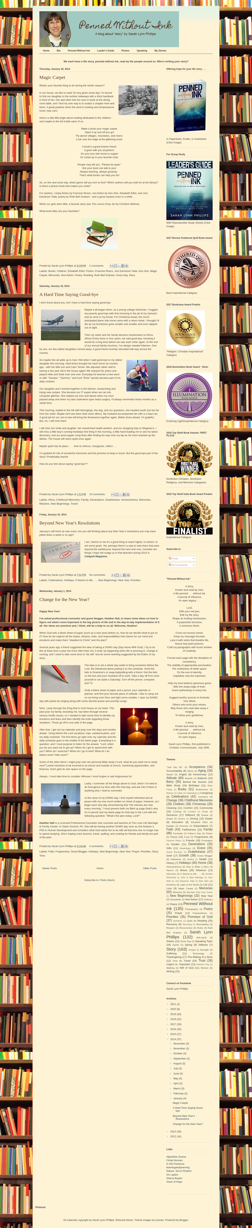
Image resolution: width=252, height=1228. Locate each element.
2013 (173, 1131)
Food (186, 837)
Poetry (78, 275)
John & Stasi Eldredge (192, 877)
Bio (58, 50)
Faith (51, 851)
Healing (190, 859)
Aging (202, 770)
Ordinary (208, 899)
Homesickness (129, 499)
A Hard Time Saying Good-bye (68, 294)
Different (190, 815)
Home (46, 50)
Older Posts (150, 868)
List (205, 884)
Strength (204, 949)
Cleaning (171, 807)
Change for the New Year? (64, 599)
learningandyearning (178, 1167)
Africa (51, 499)
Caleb (180, 793)
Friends (190, 840)
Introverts (171, 873)
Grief (169, 855)
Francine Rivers (104, 271)
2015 (173, 1034)
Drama (204, 815)
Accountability (174, 770)
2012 (173, 1136)
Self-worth (201, 937)
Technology (198, 953)
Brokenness (202, 789)
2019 (173, 1014)
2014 (173, 1039)
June (176, 1073)
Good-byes (185, 848)
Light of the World (189, 884)
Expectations (201, 825)
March (177, 1088)
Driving (194, 818)
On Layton (172, 1174)
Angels (183, 774)
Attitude (171, 778)
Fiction (90, 271)
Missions (44, 503)
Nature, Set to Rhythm (179, 1170)
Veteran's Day (202, 964)
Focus (173, 836)
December (179, 1043)
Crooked (192, 812)
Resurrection (186, 928)
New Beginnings (60, 503)
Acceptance (197, 767)
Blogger (183, 1220)
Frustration (207, 840)
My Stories (161, 50)
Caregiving (206, 792)
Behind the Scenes (194, 781)
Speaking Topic (204, 941)
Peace (173, 904)
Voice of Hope (174, 1181)
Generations (97, 499)
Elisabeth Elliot (76, 271)
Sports (175, 944)
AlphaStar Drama (176, 1156)
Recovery (171, 924)
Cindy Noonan (174, 1160)
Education (177, 822)
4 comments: (97, 846)
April (176, 1083)
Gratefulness (112, 499)
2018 (173, 1019)
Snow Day (122, 275)
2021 (173, 1004)
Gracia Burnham (174, 852)
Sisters (170, 941)
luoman (159, 1220)
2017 (173, 1024)
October (178, 1053)
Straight (192, 950)
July (176, 1068)
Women (204, 968)
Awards (189, 778)
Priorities (136, 580)
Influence (201, 870)
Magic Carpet (52, 77)
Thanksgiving (174, 957)
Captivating (191, 793)
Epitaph (170, 826)
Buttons (169, 793)
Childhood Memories (68, 499)
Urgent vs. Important (178, 964)
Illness (183, 870)
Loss (169, 888)
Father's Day (194, 833)
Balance (202, 778)
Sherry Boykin (174, 1178)
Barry (170, 781)
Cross (205, 811)
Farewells (178, 833)
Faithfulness (189, 829)
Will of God (187, 967)
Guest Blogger (79, 851)
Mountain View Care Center (200, 892)
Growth (184, 855)
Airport (169, 774)
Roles (200, 928)
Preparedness (200, 913)
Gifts (169, 848)
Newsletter (175, 899)
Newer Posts (49, 868)
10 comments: (97, 494)
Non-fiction (67, 275)
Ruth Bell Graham (104, 275)
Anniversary (200, 774)
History (170, 862)
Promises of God (200, 916)
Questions (177, 921)
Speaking (142, 50)
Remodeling (202, 924)
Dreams (181, 819)
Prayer (135, 851)
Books (52, 271)
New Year (123, 580)
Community (206, 807)
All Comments (178, 565)
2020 (173, 1009)
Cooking (177, 811)
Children (61, 271)
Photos (125, 50)
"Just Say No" (174, 767)
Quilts (190, 920)
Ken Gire (144, 271)
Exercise (183, 826)
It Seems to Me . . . (86, 580)
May (176, 1078)
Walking (170, 968)
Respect (170, 928)
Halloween (176, 859)
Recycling (187, 924)
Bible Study (173, 785)
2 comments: (97, 265)
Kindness (171, 884)
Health (203, 859)
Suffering (171, 953)
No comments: (98, 574)
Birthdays (194, 785)
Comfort (188, 807)
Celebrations (55, 580)
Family (84, 499)
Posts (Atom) (107, 880)
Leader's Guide (105, 50)
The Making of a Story (200, 957)
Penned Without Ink (79, 50)
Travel (74, 503)
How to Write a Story (197, 866)
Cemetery (203, 796)
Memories (54, 275)
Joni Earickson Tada (125, 271)
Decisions (171, 815)
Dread (169, 818)
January (178, 1098)
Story (132, 275)
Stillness (203, 944)
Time (42, 855)
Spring (188, 944)
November (179, 1048)
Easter (209, 818)
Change (171, 800)
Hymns (169, 870)
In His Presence (175, 1163)
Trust (201, 960)
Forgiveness (62, 851)
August (177, 1063)
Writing (170, 971)
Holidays (69, 580)
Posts (173, 558)
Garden (175, 844)
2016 (173, 1029)
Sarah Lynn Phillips (177, 988)
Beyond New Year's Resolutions (69, 522)
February (178, 1093)
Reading (88, 275)
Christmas (199, 804)
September (180, 1058)
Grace (201, 848)
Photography (191, 909)
